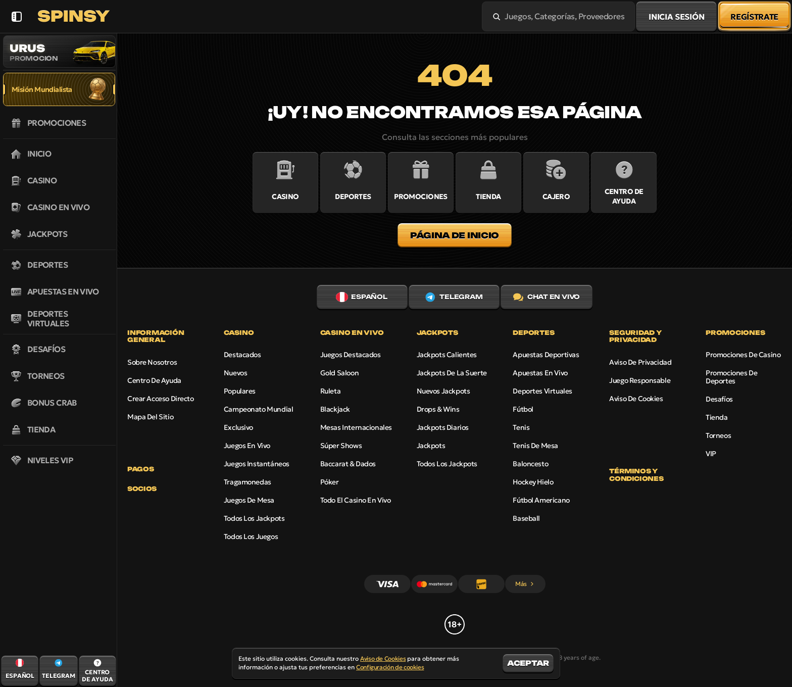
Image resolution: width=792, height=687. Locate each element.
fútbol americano (541, 500)
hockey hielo (533, 481)
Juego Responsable (639, 380)
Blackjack (335, 409)
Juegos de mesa (249, 500)
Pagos (140, 469)
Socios (142, 489)
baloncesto (530, 463)
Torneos (718, 435)
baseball (526, 518)
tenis (521, 427)
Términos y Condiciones (636, 475)
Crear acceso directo (160, 398)
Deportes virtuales (542, 391)
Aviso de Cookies (636, 398)
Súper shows (341, 445)
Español (361, 297)
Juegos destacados (350, 354)
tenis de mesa (535, 445)
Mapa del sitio (150, 416)
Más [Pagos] (525, 583)
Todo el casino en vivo (355, 500)
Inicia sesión (676, 17)
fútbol (523, 409)
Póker (329, 481)
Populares (240, 391)
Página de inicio (454, 235)
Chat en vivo (546, 297)
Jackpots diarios (443, 427)
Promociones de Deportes (731, 376)
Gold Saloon (339, 372)
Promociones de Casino (743, 354)
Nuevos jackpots (443, 391)
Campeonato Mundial (258, 409)
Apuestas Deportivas (546, 354)
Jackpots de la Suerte (452, 372)
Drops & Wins (438, 409)
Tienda (716, 417)
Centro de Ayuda (154, 380)
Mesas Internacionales (356, 427)
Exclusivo (238, 427)
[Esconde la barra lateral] (16, 16)
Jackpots (431, 445)
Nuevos (235, 372)
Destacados (242, 354)
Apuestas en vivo (540, 372)
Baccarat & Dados (348, 463)
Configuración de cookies (390, 667)
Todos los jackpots (254, 518)
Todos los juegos (251, 536)
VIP (711, 453)
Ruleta (330, 391)
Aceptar (528, 663)
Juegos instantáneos (256, 463)
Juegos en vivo (247, 445)
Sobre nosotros (152, 362)
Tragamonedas (247, 481)
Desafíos (719, 399)
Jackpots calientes (447, 354)
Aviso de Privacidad (640, 362)
